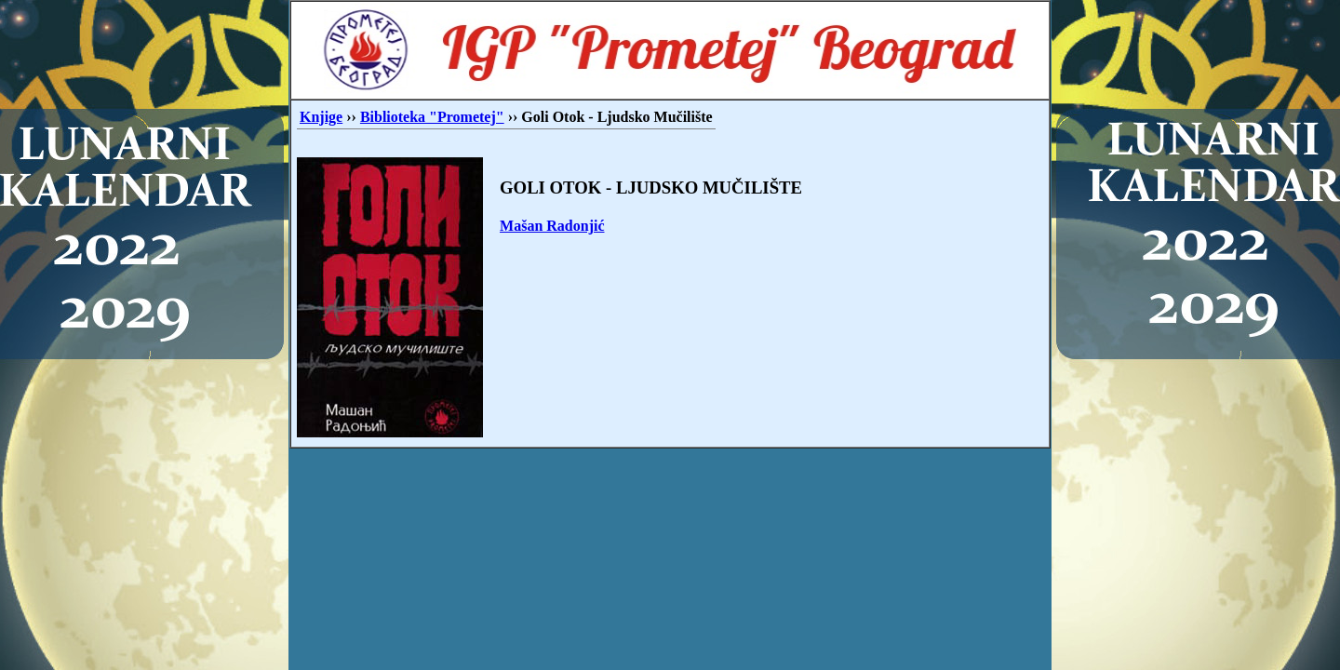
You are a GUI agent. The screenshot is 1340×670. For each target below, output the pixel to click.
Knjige (321, 117)
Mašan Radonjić (552, 226)
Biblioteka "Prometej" (432, 117)
